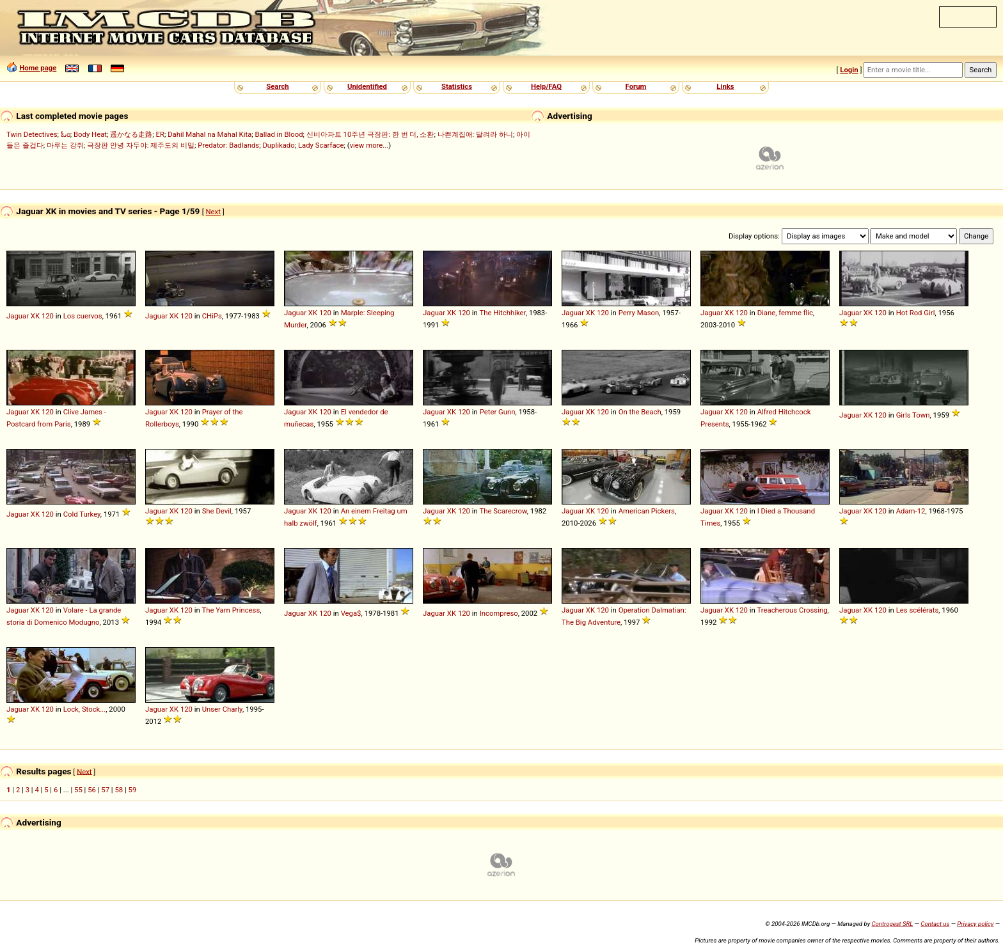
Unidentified (367, 86)
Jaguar (17, 315)
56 (92, 789)
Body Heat (90, 134)
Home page (37, 67)
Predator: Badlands (228, 145)
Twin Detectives (32, 134)
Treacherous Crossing (792, 610)
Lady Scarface (321, 145)
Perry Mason (639, 312)
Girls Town (913, 415)
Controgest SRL (892, 923)
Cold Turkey (81, 514)
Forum (636, 86)
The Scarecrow (502, 510)
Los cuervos (82, 315)
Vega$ (351, 613)
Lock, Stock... (84, 709)
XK (35, 315)
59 (133, 789)
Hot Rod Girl (915, 312)
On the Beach (640, 411)
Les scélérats (917, 610)
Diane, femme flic (785, 312)
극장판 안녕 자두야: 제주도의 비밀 (140, 145)
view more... (369, 145)
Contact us (934, 923)
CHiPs (212, 315)
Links (725, 86)
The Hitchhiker (502, 312)
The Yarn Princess (230, 610)
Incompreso (499, 613)
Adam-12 (911, 510)
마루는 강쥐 (65, 145)
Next (213, 211)
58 (119, 789)
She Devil (217, 510)
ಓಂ (65, 134)
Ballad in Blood (279, 134)
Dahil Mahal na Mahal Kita (209, 134)
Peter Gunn (498, 411)
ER (160, 134)
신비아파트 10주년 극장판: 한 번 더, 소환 (370, 134)
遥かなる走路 (131, 134)
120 (48, 315)
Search (277, 86)
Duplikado (278, 145)
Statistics (456, 86)
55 (78, 789)
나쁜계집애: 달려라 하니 (475, 134)
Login (849, 69)
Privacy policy (975, 923)
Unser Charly (222, 709)
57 (105, 789)
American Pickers (647, 510)
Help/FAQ (546, 86)
